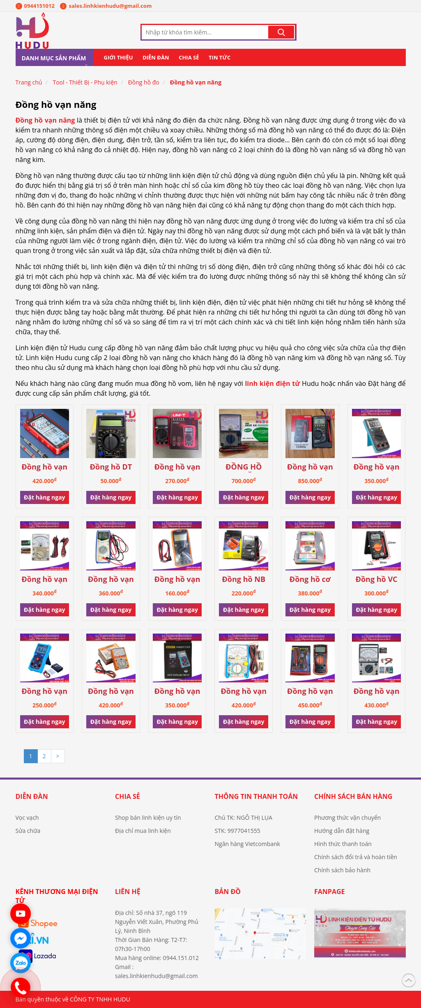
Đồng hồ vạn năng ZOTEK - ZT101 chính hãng (376, 467)
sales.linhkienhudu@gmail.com (106, 5)
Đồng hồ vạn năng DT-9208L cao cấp (111, 580)
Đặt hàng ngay (44, 497)
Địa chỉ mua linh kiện (143, 831)
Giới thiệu (118, 57)
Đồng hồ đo (143, 82)
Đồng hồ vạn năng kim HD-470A (111, 691)
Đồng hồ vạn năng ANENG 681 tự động (44, 467)
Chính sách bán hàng (353, 796)
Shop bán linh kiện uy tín (148, 817)
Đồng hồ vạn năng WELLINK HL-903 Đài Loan (44, 580)
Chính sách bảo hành (342, 870)
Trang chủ (29, 82)
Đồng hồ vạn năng (195, 82)
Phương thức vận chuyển (347, 817)
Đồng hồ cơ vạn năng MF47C (310, 580)
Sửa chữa (28, 831)
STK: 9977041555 (237, 831)
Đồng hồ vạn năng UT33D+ (177, 467)
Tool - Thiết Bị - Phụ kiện (85, 82)
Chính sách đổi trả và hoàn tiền (355, 857)
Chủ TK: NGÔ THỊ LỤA (243, 817)
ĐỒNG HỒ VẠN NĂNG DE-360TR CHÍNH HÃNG (243, 467)
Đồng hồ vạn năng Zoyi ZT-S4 (177, 691)
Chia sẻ (189, 57)
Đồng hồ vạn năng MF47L (377, 691)
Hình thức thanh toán (343, 844)
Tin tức (219, 57)
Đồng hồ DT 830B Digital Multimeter (111, 467)
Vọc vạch (27, 817)
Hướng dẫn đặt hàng (341, 831)
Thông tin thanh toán (256, 796)
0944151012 (35, 5)
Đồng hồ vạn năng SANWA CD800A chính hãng (310, 467)
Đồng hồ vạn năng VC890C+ (310, 691)
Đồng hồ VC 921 (377, 580)
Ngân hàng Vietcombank (247, 844)
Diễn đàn (156, 57)
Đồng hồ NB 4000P (244, 580)
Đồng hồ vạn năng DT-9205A (177, 580)
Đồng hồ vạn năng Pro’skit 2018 (244, 691)
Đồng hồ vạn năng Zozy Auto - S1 (44, 691)
